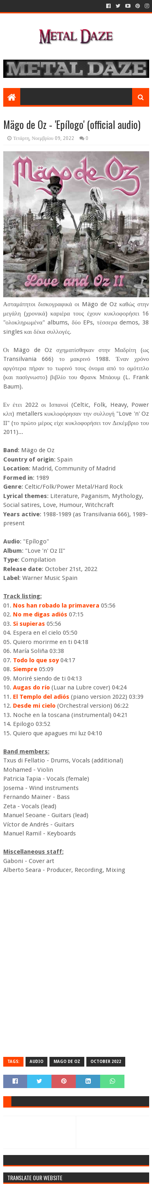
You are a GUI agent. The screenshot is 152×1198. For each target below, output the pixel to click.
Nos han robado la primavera (56, 605)
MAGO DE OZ (67, 1061)
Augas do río (31, 687)
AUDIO (36, 1061)
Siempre (25, 669)
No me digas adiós (40, 614)
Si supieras (29, 623)
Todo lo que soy (36, 660)
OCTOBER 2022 (105, 1061)
